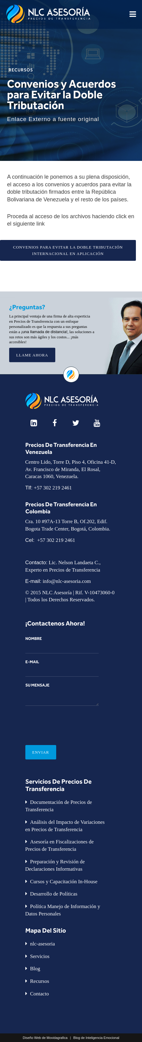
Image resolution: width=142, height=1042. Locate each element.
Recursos (21, 69)
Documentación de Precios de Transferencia (58, 805)
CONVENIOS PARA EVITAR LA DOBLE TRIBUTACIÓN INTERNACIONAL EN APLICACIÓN (68, 250)
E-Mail (62, 668)
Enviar (40, 752)
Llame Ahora (32, 355)
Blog (35, 969)
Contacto (39, 994)
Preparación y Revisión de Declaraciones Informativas (55, 865)
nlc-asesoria (42, 944)
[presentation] (71, 721)
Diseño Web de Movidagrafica (45, 1038)
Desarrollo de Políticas (54, 894)
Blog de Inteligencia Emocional (96, 1038)
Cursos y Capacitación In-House (63, 881)
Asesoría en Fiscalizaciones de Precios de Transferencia (59, 845)
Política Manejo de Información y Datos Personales (62, 910)
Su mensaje (62, 694)
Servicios (39, 956)
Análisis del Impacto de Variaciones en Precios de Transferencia (65, 825)
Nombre (62, 644)
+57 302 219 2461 (53, 488)
